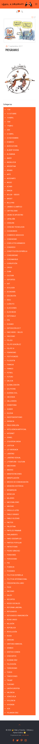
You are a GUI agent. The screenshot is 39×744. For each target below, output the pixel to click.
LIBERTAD (10, 454)
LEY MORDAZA (12, 450)
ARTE (9, 174)
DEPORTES (11, 280)
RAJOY (9, 595)
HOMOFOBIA (11, 405)
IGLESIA (10, 413)
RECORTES (11, 599)
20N (8, 130)
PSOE (9, 587)
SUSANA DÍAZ (12, 660)
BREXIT (9, 199)
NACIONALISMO (13, 502)
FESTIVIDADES (12, 357)
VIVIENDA (10, 705)
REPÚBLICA (11, 628)
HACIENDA (11, 397)
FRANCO (10, 369)
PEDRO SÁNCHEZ (13, 551)
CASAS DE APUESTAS (15, 215)
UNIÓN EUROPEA (13, 688)
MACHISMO (11, 466)
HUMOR (10, 409)
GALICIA (10, 381)
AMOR (9, 158)
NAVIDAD (10, 506)
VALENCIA (10, 692)
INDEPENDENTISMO (14, 417)
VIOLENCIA (11, 701)
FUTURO (10, 377)
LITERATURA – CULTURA (16, 462)
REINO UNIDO (12, 620)
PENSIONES (11, 555)
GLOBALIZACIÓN (13, 385)
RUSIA (9, 636)
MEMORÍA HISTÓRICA (15, 486)
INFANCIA (10, 421)
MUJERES (10, 498)
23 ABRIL (10, 134)
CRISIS (9, 267)
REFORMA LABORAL (14, 607)
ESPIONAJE (11, 316)
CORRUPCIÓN (12, 263)
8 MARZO (10, 142)
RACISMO (10, 591)
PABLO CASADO (13, 514)
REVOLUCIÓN (12, 632)
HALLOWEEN (11, 401)
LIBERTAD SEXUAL (14, 458)
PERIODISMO (12, 559)
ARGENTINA (11, 166)
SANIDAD (10, 640)
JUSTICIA (10, 446)
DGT (8, 284)
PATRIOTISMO (12, 547)
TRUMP (9, 680)
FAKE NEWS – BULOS (15, 332)
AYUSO (9, 182)
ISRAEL (9, 437)
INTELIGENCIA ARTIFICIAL (16, 429)
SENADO (10, 648)
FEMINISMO (11, 352)
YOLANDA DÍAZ (12, 713)
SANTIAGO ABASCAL (14, 644)
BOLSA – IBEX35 (13, 195)
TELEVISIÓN (11, 664)
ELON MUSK (11, 312)
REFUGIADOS (12, 612)
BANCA (9, 191)
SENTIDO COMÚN (13, 652)
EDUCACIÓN (11, 296)
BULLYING (10, 203)
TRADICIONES (12, 676)
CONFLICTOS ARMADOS (16, 243)
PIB (8, 563)
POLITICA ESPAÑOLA (15, 575)
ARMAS (9, 170)
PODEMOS (11, 571)
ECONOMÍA (11, 292)
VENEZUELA (11, 697)
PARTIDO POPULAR (14, 543)
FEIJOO (9, 340)
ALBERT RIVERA (13, 150)
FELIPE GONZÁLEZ (14, 344)
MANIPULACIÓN (13, 478)
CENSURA (10, 223)
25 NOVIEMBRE (12, 138)
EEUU (9, 300)
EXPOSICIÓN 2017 (14, 328)
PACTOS (10, 522)
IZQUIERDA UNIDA (14, 442)
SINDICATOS (11, 656)
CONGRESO (11, 247)
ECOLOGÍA (11, 288)
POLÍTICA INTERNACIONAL (17, 579)
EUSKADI (10, 324)
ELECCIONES (12, 308)
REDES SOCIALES (13, 603)
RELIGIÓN (10, 624)
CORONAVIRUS (12, 259)
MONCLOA (11, 494)
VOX (8, 709)
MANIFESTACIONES (14, 474)
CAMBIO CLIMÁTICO (14, 207)
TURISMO (10, 684)
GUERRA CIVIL (12, 393)
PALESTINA (11, 527)
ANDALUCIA (11, 162)
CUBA (9, 272)
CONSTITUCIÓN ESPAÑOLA (17, 251)
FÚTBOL (10, 373)
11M (8, 110)
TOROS (9, 672)
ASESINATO (11, 178)
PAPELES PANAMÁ (14, 531)
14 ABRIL (10, 118)
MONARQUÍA (11, 490)
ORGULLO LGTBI (13, 510)
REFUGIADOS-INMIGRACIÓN (17, 616)
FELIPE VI (10, 348)
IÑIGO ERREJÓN (13, 425)
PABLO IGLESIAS (13, 518)
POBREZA (10, 567)
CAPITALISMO (12, 211)
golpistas (11, 389)
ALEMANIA (11, 154)
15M (8, 122)
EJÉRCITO (10, 304)
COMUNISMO (12, 239)
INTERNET (10, 433)
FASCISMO (11, 336)
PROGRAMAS (12, 50)
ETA (8, 320)
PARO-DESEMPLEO (14, 539)
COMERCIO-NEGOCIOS (15, 235)
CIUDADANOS (12, 231)
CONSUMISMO (12, 255)
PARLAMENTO (12, 535)
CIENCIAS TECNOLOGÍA (15, 227)
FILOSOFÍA (11, 361)
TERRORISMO (12, 668)
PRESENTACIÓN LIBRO (15, 583)
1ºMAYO (10, 126)
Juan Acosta (25, 735)
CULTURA (10, 276)
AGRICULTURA (12, 146)
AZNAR (9, 187)
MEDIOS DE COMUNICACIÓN (17, 482)
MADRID (10, 470)
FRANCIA (10, 365)
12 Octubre (11, 114)
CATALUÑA (11, 219)
